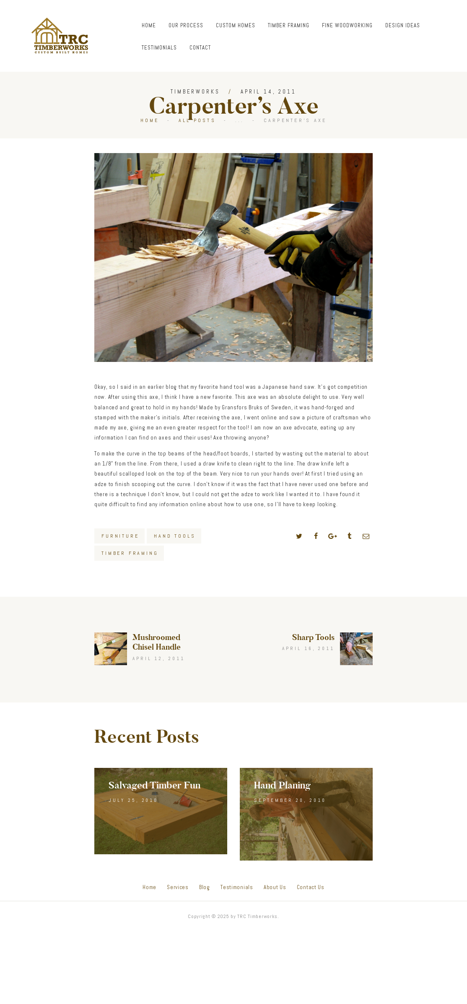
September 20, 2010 (290, 800)
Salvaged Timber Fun (154, 785)
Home (149, 120)
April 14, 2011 (268, 91)
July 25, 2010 (133, 800)
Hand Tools (174, 536)
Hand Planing (282, 785)
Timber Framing (129, 553)
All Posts (197, 120)
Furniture (120, 536)
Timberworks (195, 91)
